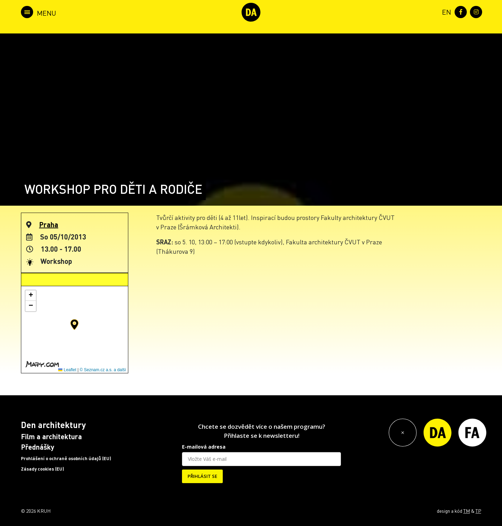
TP (478, 511)
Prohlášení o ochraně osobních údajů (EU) (66, 458)
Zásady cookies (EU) (42, 469)
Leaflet (67, 369)
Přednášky (37, 446)
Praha (48, 224)
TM (466, 511)
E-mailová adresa (204, 446)
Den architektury (53, 424)
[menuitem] (445, 11)
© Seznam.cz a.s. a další (103, 369)
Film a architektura (51, 436)
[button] (74, 324)
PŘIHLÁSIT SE (202, 476)
